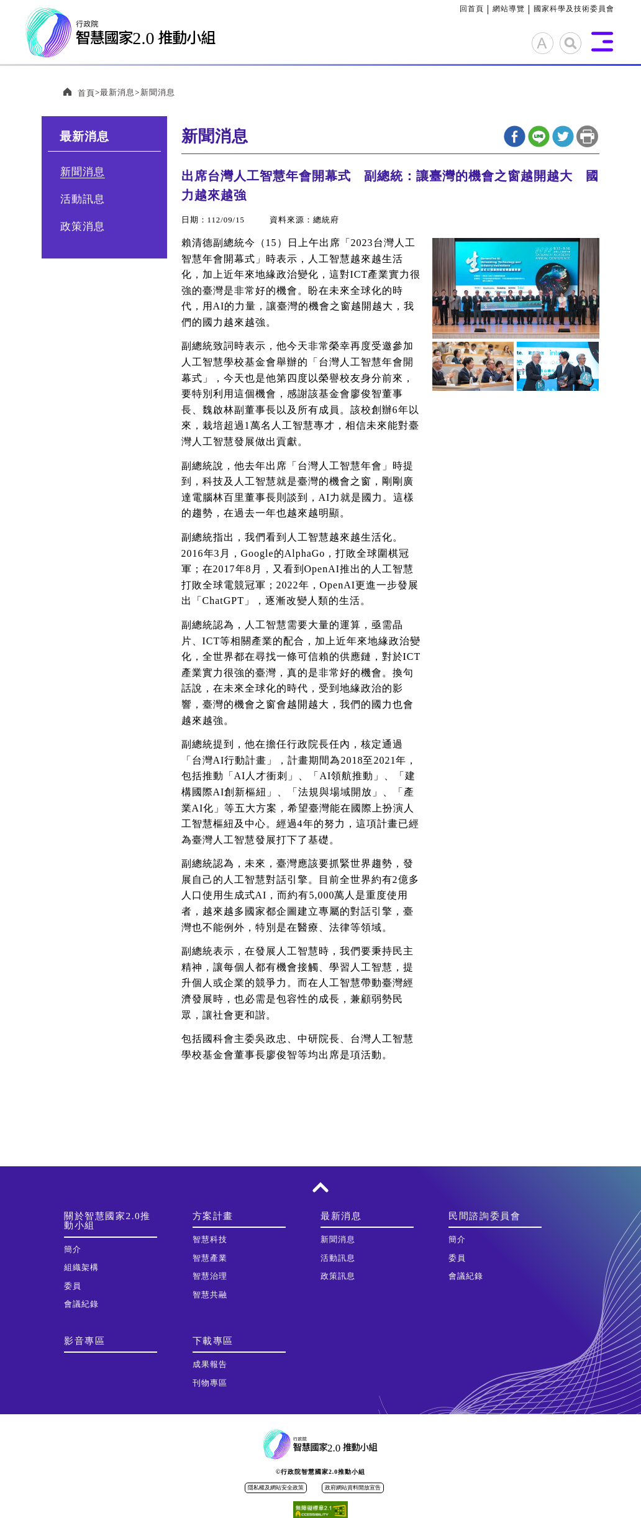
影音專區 (84, 1341)
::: (455, 9)
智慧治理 (210, 1276)
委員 (72, 1286)
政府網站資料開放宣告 (353, 1487)
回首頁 (472, 9)
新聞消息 (157, 92)
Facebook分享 (514, 136)
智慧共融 (210, 1294)
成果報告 (210, 1364)
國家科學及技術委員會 (574, 9)
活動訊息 (82, 199)
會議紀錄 (81, 1304)
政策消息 (82, 226)
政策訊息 (337, 1276)
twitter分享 (563, 136)
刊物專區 (210, 1383)
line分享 (539, 136)
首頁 (86, 93)
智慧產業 (210, 1258)
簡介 (72, 1249)
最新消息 (117, 92)
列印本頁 (587, 136)
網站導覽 (509, 9)
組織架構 (81, 1267)
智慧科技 (210, 1239)
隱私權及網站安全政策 (276, 1487)
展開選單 (602, 41)
